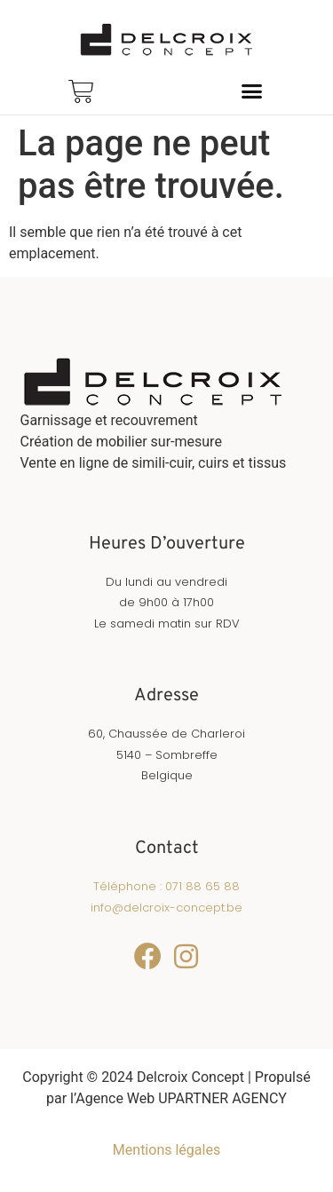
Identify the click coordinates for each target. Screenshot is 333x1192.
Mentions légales (166, 1149)
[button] (252, 90)
